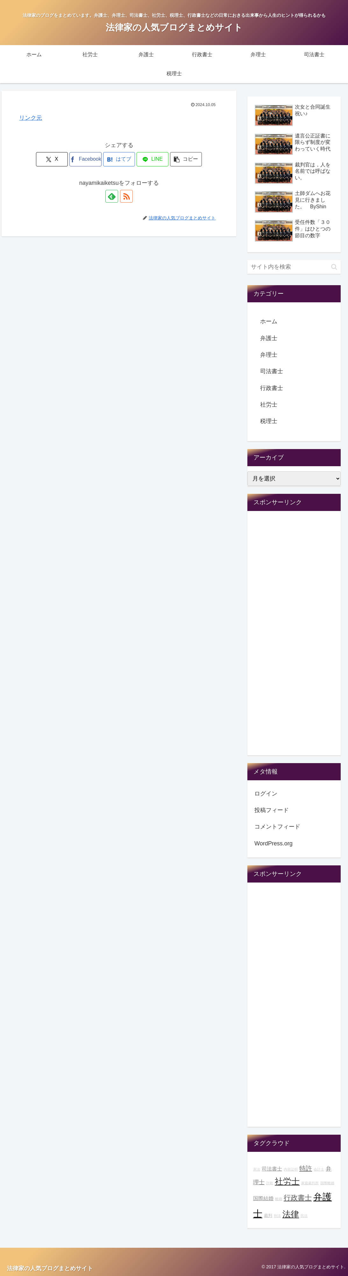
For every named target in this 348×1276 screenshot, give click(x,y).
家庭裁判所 (310, 1183)
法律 (290, 1214)
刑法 (277, 1216)
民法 (304, 1216)
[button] (186, 159)
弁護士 (268, 338)
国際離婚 (327, 1183)
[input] (294, 267)
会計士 (319, 1169)
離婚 (278, 1199)
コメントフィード (277, 826)
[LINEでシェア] (152, 159)
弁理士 (268, 355)
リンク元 (30, 118)
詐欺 (269, 1183)
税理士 (268, 421)
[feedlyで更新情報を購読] (111, 196)
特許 (305, 1168)
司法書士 (271, 371)
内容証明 (291, 1169)
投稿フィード (271, 810)
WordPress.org (273, 843)
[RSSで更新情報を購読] (126, 196)
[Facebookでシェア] (85, 159)
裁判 (268, 1215)
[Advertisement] (294, 637)
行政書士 (271, 388)
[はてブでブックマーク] (119, 159)
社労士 (268, 404)
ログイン (265, 793)
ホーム (268, 321)
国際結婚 (263, 1198)
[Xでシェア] (52, 159)
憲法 (256, 1169)
